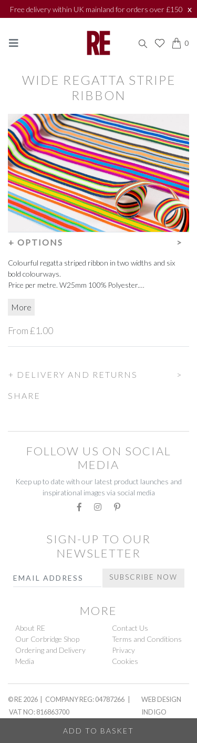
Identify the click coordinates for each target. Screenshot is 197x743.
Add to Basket (98, 730)
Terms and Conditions (147, 638)
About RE (30, 627)
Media (24, 661)
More (21, 307)
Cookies (125, 661)
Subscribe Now (143, 577)
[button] (98, 240)
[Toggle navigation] (13, 43)
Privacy (123, 650)
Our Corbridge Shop (47, 638)
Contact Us (130, 627)
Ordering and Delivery (50, 650)
